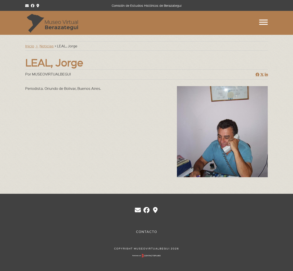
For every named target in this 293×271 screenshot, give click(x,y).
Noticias (47, 45)
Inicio (29, 45)
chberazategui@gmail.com (138, 210)
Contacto (146, 231)
